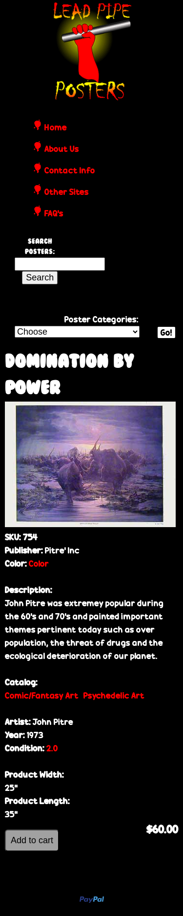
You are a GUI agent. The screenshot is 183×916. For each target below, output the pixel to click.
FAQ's (53, 214)
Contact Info (69, 171)
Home (55, 128)
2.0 (52, 748)
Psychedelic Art (113, 695)
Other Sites (66, 192)
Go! (166, 332)
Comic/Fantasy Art (42, 695)
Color (39, 563)
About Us (61, 149)
